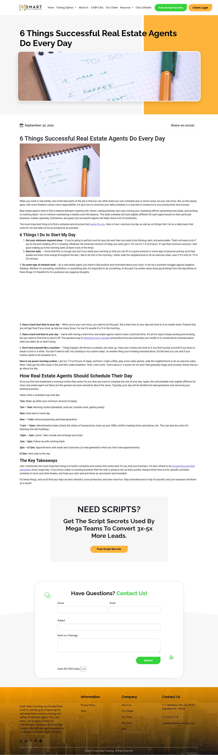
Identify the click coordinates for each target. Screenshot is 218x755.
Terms (83, 711)
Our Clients (112, 7)
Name (61, 603)
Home (51, 7)
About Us (83, 7)
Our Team (127, 717)
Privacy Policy (88, 705)
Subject (61, 620)
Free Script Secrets (170, 7)
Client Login (200, 7)
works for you (97, 224)
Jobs (124, 729)
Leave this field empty (69, 669)
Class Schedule (143, 7)
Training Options (65, 7)
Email (112, 603)
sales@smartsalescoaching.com (178, 723)
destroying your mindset (97, 338)
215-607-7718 (170, 717)
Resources (125, 7)
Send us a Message (68, 635)
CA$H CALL (97, 7)
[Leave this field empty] (83, 669)
